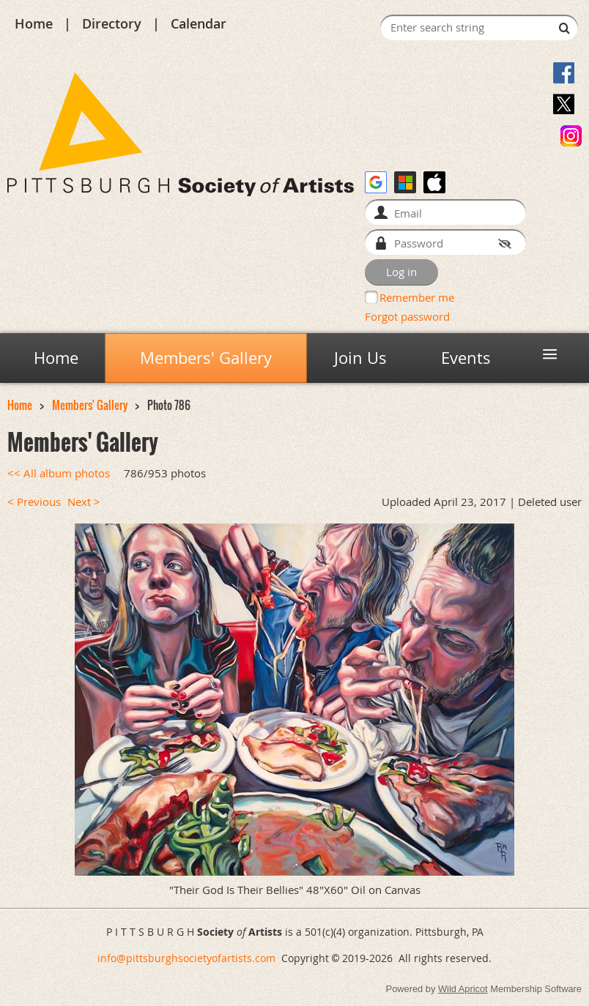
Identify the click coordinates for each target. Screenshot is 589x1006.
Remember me (416, 297)
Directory (111, 23)
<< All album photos (58, 473)
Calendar (198, 23)
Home (34, 23)
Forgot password (407, 316)
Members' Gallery (89, 405)
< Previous (34, 502)
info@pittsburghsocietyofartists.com (186, 958)
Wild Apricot (463, 988)
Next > (83, 502)
